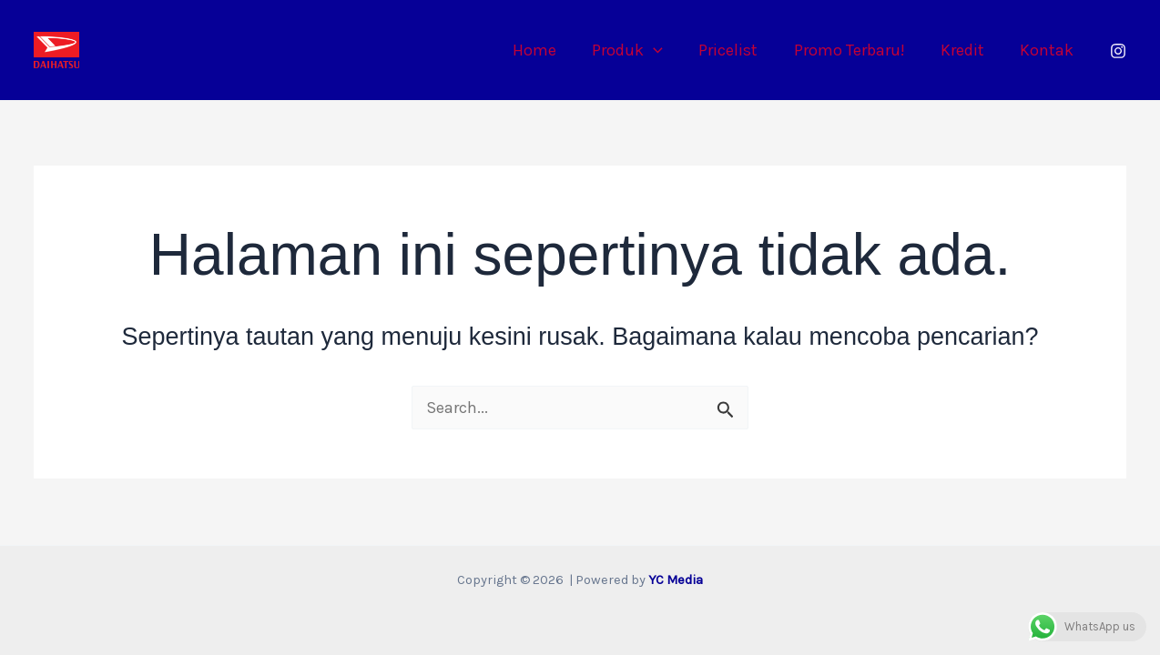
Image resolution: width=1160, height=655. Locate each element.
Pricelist (738, 50)
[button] (667, 50)
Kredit (967, 50)
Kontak (1048, 50)
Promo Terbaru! (856, 50)
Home (551, 50)
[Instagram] (1118, 51)
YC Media (675, 580)
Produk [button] (641, 50)
